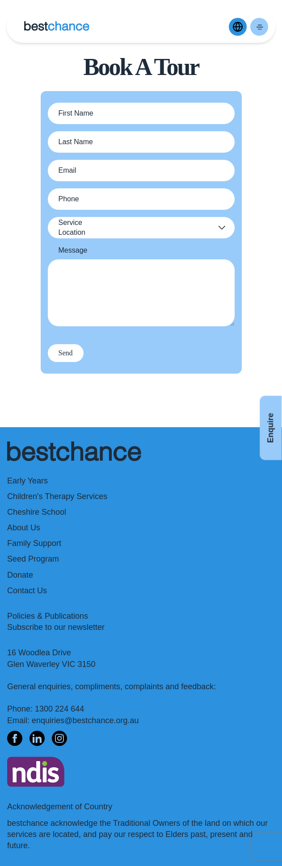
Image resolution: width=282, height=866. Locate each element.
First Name (76, 113)
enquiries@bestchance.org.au (85, 720)
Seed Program (33, 558)
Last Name (76, 142)
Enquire (270, 428)
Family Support (34, 543)
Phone (69, 199)
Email (67, 170)
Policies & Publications (47, 616)
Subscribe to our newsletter (56, 627)
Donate (20, 574)
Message (73, 250)
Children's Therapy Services (57, 496)
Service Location (72, 227)
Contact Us (27, 590)
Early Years (27, 480)
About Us (23, 527)
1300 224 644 (59, 708)
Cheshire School (36, 512)
